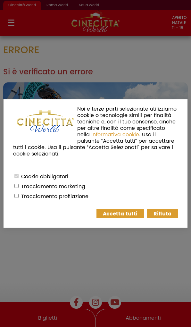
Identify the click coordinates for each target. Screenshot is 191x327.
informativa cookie (115, 134)
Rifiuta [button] (162, 214)
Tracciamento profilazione (54, 196)
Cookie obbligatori (44, 176)
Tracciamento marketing (53, 186)
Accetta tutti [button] (120, 214)
